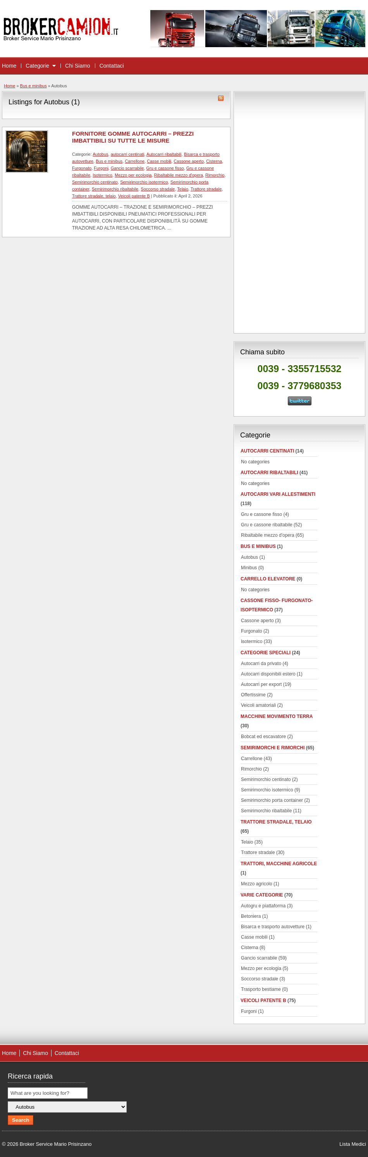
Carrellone (134, 161)
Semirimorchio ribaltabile (115, 189)
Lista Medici (352, 1144)
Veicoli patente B (134, 196)
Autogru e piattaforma (263, 906)
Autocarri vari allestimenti (278, 494)
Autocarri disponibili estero (268, 674)
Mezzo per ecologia (133, 175)
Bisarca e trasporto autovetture (272, 926)
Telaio (182, 189)
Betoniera (251, 916)
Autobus (100, 154)
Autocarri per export (261, 684)
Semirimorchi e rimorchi (272, 747)
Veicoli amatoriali (258, 705)
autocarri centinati (127, 154)
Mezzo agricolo (256, 883)
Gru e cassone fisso (165, 168)
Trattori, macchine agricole (279, 863)
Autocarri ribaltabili (163, 154)
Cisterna (214, 161)
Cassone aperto (189, 161)
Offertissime (253, 695)
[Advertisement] (299, 211)
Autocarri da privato (261, 663)
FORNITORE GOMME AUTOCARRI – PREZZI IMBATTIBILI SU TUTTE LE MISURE (133, 137)
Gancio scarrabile (127, 168)
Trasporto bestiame (261, 989)
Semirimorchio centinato (95, 182)
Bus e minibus (33, 85)
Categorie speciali (266, 652)
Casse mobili (159, 161)
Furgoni (101, 168)
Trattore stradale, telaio (94, 196)
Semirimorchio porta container (272, 800)
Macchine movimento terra (277, 716)
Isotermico (102, 175)
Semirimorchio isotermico (144, 182)
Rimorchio (215, 175)
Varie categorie (262, 895)
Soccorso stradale (158, 189)
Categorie (37, 66)
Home (9, 66)
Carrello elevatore (268, 579)
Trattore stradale (206, 189)
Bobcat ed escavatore (263, 736)
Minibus (249, 567)
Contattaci (112, 66)
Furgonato (81, 168)
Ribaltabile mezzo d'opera (178, 175)
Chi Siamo (77, 66)
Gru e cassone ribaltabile (266, 524)
